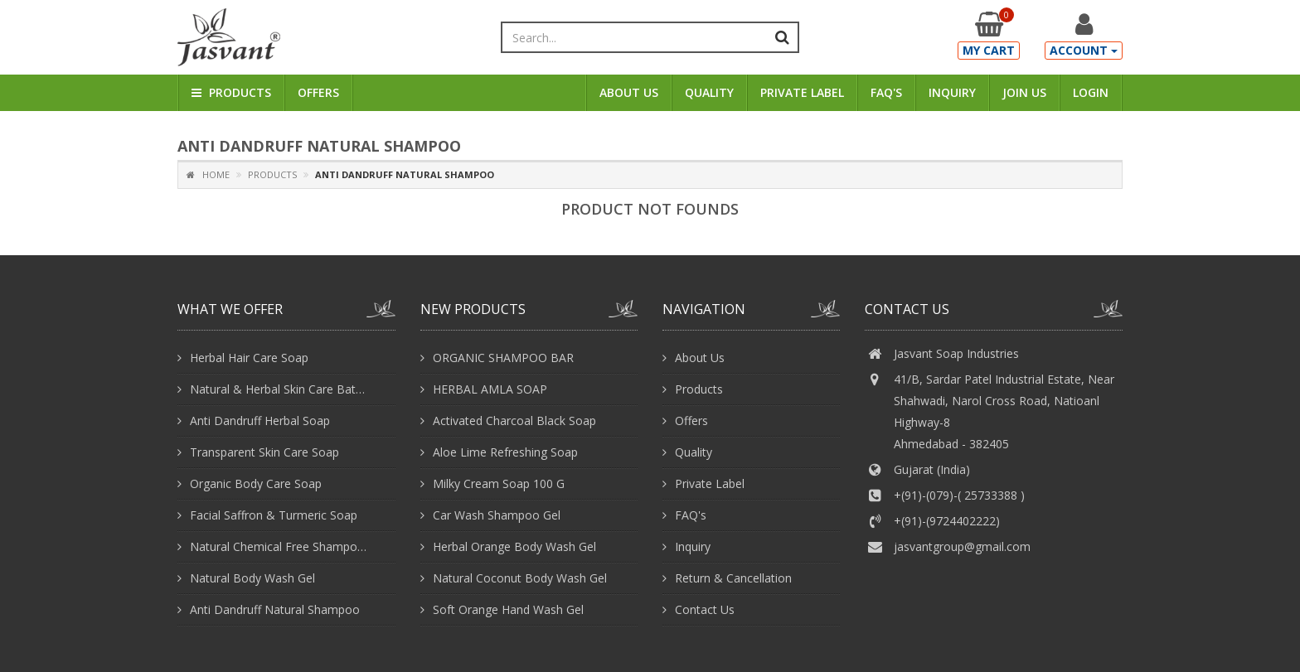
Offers (318, 92)
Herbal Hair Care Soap (249, 357)
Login (1090, 92)
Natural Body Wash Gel (252, 578)
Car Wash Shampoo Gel (496, 515)
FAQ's (886, 92)
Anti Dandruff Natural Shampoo (275, 609)
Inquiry (952, 92)
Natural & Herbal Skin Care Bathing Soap (280, 389)
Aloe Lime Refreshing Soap (505, 452)
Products (231, 92)
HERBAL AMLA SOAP (490, 389)
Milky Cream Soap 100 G (499, 483)
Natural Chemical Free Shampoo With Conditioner (280, 546)
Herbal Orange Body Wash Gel (514, 546)
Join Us (1024, 92)
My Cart (989, 50)
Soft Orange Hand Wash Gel (508, 609)
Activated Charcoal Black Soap (514, 420)
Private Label (802, 92)
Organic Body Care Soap (256, 483)
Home (208, 174)
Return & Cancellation (733, 578)
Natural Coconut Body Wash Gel (520, 578)
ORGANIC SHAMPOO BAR (503, 357)
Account (1084, 50)
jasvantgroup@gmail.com (962, 546)
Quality (709, 92)
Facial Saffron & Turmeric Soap (273, 515)
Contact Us (705, 609)
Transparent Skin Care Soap (264, 452)
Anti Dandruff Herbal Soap (260, 420)
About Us (628, 92)
